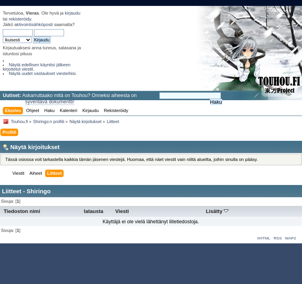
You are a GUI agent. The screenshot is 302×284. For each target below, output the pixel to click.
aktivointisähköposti (33, 24)
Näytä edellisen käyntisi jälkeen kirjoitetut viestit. (36, 66)
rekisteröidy (20, 19)
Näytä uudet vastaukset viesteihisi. (43, 73)
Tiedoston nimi (22, 211)
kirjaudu (72, 13)
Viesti (122, 211)
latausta (93, 211)
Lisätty (217, 211)
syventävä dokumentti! (49, 102)
